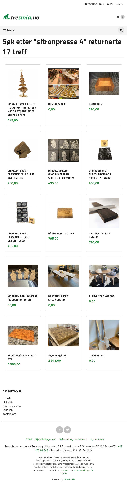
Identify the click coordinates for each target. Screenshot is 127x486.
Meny (8, 30)
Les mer (65, 470)
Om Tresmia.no (11, 406)
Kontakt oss (9, 414)
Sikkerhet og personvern (73, 439)
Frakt (29, 439)
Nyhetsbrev (97, 439)
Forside (6, 398)
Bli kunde (7, 402)
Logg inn (7, 410)
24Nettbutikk (69, 479)
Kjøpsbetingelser (45, 439)
